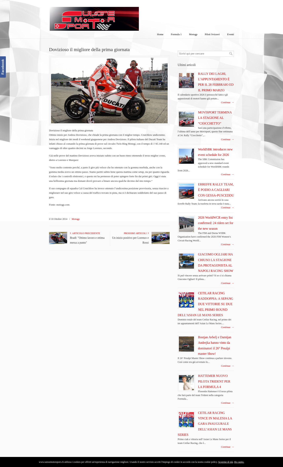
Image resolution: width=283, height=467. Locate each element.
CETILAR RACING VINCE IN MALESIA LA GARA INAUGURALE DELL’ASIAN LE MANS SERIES (205, 423)
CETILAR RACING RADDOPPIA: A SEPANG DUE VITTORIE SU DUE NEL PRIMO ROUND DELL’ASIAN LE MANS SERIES (205, 304)
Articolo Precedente (85, 233)
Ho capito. (239, 462)
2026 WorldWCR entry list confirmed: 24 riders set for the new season (215, 223)
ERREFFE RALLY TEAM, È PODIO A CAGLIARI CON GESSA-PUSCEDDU (216, 190)
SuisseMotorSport (111, 16)
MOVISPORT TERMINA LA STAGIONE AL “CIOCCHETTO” (215, 118)
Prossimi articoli (136, 233)
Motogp (76, 219)
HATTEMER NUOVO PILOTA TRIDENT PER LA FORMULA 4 (214, 381)
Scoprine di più (225, 462)
